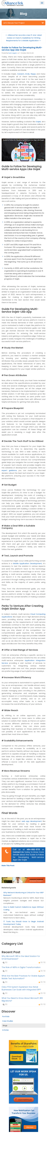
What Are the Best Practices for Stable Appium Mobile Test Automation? (23, 977)
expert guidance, (9, 470)
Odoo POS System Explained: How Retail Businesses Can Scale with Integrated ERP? (21, 988)
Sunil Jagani (12, 53)
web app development (32, 821)
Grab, (27, 74)
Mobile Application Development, (27, 563)
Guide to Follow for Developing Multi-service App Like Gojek (22, 48)
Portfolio (5, 1016)
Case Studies (7, 1021)
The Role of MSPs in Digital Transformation (21, 967)
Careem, (20, 74)
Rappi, (33, 74)
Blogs (5, 1025)
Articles (5, 1030)
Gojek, (38, 121)
